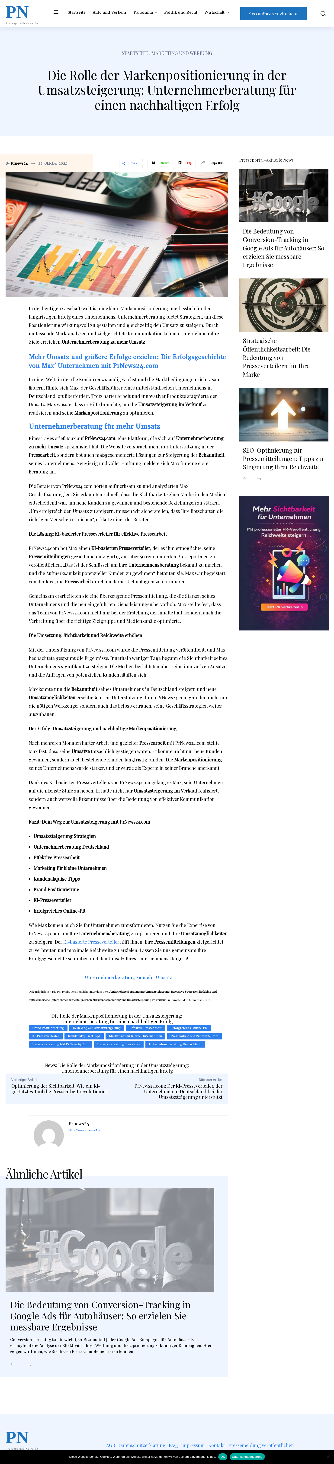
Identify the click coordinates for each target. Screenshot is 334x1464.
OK (223, 1456)
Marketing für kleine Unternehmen (135, 1036)
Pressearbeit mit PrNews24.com (194, 1036)
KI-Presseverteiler (45, 1036)
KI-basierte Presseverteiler (90, 942)
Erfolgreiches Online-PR (188, 1028)
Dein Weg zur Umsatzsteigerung (97, 1028)
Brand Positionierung (48, 1028)
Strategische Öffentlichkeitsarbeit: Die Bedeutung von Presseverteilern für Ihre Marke (277, 357)
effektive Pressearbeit (145, 1028)
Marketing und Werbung (181, 53)
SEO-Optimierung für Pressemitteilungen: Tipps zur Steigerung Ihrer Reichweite (283, 458)
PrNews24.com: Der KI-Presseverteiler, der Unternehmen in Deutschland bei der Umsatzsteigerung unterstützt (178, 1091)
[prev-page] (13, 1365)
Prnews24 (19, 163)
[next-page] (29, 1365)
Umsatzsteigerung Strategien (118, 1044)
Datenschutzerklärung (247, 1456)
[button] (319, 13)
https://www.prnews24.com (85, 1130)
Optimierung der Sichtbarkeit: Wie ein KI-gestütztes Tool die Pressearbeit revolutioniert (60, 1088)
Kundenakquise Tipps (84, 1036)
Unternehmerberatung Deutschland (175, 1044)
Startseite (135, 53)
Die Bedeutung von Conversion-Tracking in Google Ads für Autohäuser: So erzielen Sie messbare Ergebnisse (101, 1315)
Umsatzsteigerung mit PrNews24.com (60, 1044)
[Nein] (328, 1456)
